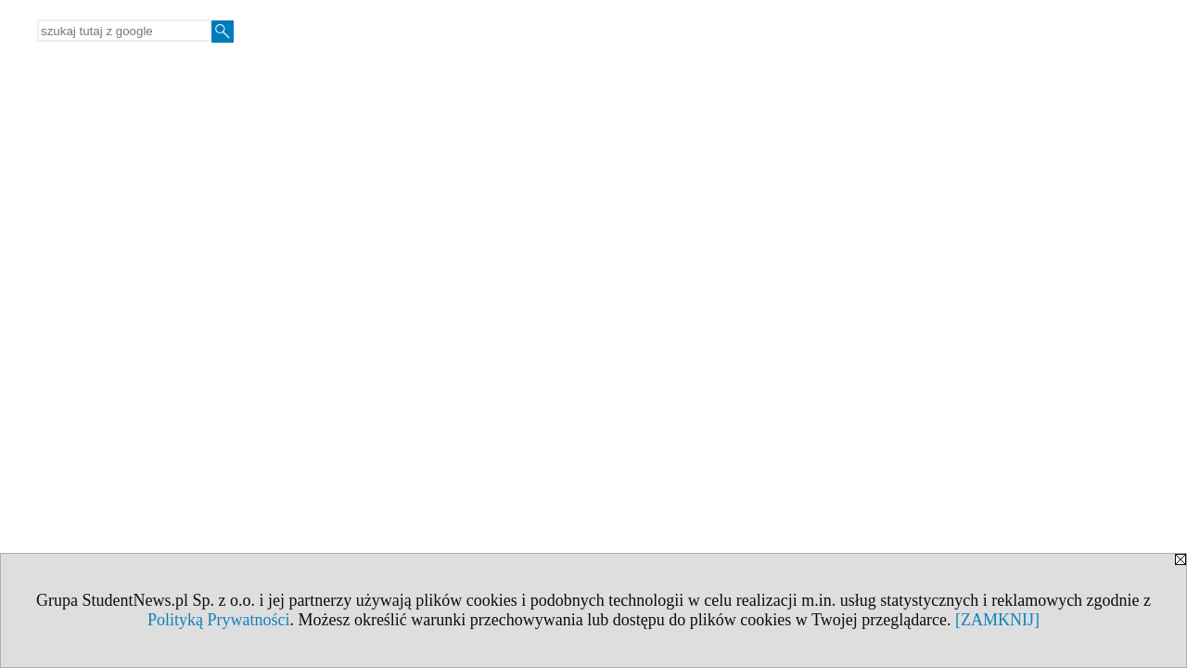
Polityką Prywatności (218, 619)
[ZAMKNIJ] (997, 619)
